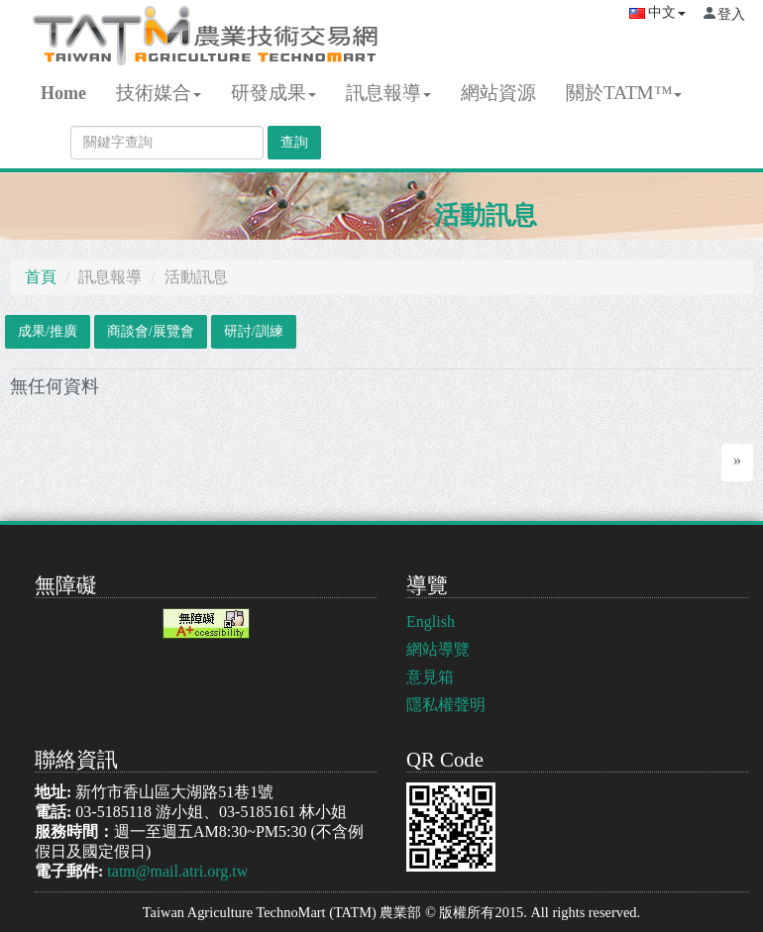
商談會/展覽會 (150, 331)
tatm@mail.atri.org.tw (177, 871)
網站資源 (498, 92)
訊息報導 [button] (388, 92)
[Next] (737, 462)
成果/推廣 (47, 331)
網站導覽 (438, 649)
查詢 (294, 142)
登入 (731, 14)
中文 (657, 12)
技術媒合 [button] (158, 92)
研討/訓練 (253, 331)
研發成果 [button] (273, 92)
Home (63, 93)
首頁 (40, 276)
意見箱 (430, 677)
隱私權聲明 (446, 704)
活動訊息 (485, 215)
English (430, 621)
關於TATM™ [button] (624, 92)
